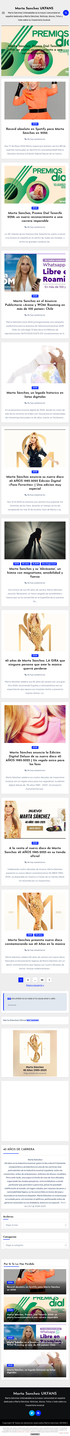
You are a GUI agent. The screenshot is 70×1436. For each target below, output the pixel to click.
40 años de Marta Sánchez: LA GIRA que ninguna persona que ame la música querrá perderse (35, 664)
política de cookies (23, 1432)
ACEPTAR (35, 1434)
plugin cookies (64, 1433)
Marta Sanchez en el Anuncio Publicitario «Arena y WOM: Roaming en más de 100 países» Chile (35, 305)
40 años (25, 564)
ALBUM (35, 564)
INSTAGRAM (33, 1020)
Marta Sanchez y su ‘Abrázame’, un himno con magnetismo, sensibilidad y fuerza (35, 573)
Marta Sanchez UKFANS (34, 8)
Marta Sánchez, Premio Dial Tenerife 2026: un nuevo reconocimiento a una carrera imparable (35, 50)
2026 (35, 124)
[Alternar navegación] (3, 12)
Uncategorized (49, 564)
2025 (35, 296)
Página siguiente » (35, 985)
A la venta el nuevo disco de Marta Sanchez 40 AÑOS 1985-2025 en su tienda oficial (35, 852)
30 (42, 980)
